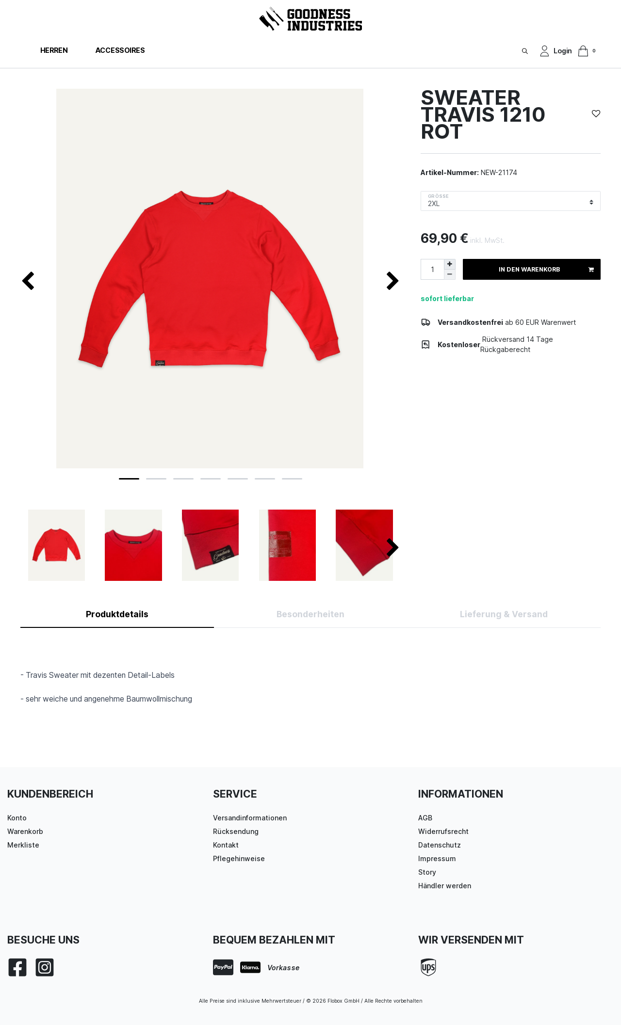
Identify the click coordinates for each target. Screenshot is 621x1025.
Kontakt (226, 845)
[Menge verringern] (450, 275)
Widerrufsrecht (443, 831)
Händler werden (444, 885)
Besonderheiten (310, 614)
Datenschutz (439, 845)
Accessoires (120, 50)
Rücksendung (236, 831)
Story (427, 872)
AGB (425, 818)
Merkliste (23, 845)
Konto (17, 818)
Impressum (437, 858)
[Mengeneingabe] (432, 269)
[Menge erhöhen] (450, 264)
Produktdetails (117, 614)
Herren (53, 50)
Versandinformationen (250, 818)
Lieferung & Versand (504, 614)
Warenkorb (25, 831)
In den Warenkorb (546, 269)
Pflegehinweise (239, 858)
